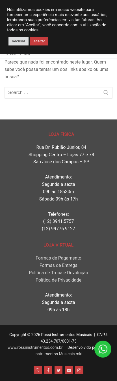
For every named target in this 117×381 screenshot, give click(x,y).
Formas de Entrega (58, 265)
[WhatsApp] (38, 370)
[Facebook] (48, 370)
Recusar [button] (18, 41)
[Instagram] (79, 370)
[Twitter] (59, 370)
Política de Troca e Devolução (58, 272)
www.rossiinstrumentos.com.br (35, 347)
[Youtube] (69, 370)
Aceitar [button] (39, 41)
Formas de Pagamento (58, 258)
